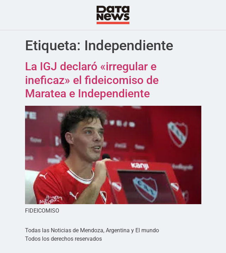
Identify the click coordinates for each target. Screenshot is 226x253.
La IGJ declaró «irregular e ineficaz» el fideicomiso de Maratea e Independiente (92, 80)
